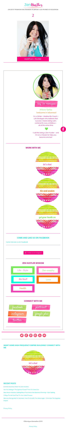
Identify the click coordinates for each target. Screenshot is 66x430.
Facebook (26, 335)
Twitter (22, 335)
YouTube (40, 335)
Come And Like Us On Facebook (33, 237)
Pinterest (31, 335)
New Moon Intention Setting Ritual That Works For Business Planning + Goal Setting (29, 392)
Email (44, 335)
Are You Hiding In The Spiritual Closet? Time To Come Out (21, 389)
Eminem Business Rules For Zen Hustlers (16, 387)
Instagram (35, 335)
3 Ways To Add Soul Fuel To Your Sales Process (18, 395)
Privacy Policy (8, 408)
